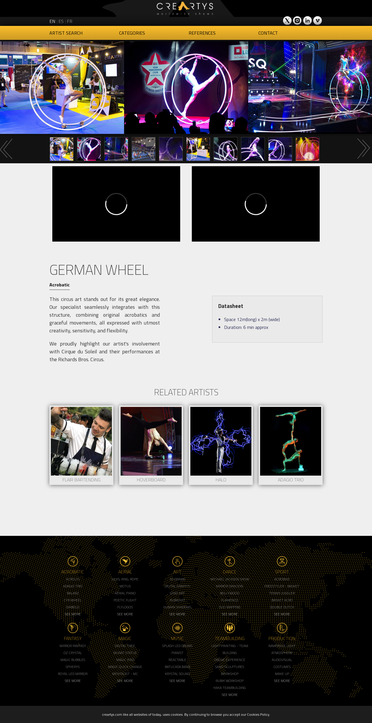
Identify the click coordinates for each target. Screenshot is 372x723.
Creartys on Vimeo (317, 20)
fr (69, 21)
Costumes (282, 666)
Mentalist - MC (125, 673)
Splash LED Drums (177, 645)
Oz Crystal (73, 652)
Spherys (73, 666)
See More (73, 614)
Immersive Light (282, 645)
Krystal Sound (177, 673)
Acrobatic (59, 284)
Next (363, 149)
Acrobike (282, 579)
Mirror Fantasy (73, 645)
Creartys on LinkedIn (307, 20)
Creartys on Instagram (297, 20)
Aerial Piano (125, 593)
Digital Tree (125, 645)
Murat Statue (125, 652)
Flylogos (125, 607)
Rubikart (177, 600)
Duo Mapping (230, 607)
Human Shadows (177, 607)
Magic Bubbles (72, 659)
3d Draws (177, 579)
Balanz (73, 593)
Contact (268, 32)
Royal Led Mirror (72, 673)
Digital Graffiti (177, 586)
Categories (132, 32)
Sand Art (177, 593)
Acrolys (73, 579)
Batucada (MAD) (177, 666)
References (202, 32)
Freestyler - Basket (281, 586)
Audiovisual (282, 659)
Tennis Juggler (282, 593)
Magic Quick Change (125, 666)
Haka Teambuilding (229, 687)
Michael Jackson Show (229, 579)
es (61, 21)
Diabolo (72, 607)
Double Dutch (282, 607)
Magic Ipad (125, 659)
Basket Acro (282, 600)
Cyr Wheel (73, 600)
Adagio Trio (73, 586)
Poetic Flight (125, 600)
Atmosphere (282, 652)
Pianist (177, 652)
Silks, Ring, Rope (125, 579)
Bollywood (229, 593)
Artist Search (66, 32)
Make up (282, 673)
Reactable (177, 659)
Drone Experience (229, 659)
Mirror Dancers (229, 586)
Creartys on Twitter (287, 20)
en (52, 21)
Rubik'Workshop (230, 680)
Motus (125, 586)
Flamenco (229, 600)
